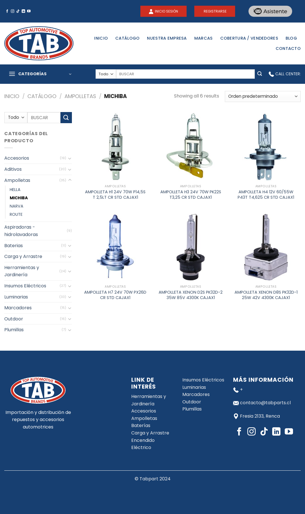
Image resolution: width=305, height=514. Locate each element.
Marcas (203, 38)
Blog (291, 38)
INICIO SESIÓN (166, 11)
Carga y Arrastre (23, 256)
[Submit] (259, 74)
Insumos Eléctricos (25, 286)
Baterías (140, 425)
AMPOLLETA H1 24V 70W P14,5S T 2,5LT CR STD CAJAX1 (115, 194)
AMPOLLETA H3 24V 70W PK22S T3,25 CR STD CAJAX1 (190, 194)
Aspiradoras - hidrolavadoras (21, 231)
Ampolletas (80, 96)
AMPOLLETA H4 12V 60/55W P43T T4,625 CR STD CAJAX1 (266, 194)
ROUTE (16, 214)
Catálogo (127, 38)
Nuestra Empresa (167, 38)
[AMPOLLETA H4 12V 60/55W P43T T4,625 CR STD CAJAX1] (266, 147)
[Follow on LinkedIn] (23, 11)
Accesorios (16, 158)
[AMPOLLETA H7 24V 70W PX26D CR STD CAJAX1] (115, 247)
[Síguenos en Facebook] (7, 11)
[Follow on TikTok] (18, 11)
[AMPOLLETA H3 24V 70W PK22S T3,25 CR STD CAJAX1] (190, 147)
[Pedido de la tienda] (263, 96)
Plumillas (14, 329)
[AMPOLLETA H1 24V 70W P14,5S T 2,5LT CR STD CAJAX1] (115, 147)
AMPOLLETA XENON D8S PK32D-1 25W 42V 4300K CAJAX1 (266, 295)
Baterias (13, 245)
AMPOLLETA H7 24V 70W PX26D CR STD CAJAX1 (115, 295)
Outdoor (13, 319)
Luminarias (16, 297)
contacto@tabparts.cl (265, 402)
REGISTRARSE (215, 11)
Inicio (101, 38)
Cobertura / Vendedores (249, 38)
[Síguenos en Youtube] (29, 11)
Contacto (288, 48)
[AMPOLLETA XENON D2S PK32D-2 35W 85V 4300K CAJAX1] (190, 247)
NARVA (16, 206)
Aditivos (13, 169)
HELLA (15, 189)
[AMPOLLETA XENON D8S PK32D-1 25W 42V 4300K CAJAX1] (266, 247)
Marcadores (18, 307)
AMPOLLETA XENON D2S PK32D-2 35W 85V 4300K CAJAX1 (191, 295)
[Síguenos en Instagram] (12, 11)
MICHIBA (19, 198)
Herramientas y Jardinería (21, 271)
